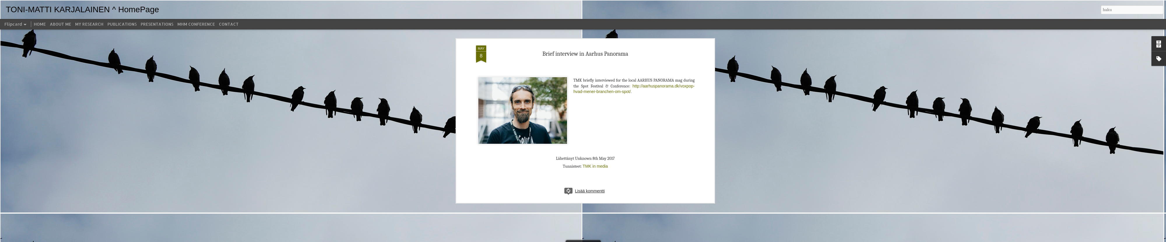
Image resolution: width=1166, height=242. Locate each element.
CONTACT (228, 24)
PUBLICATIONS (122, 24)
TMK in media (595, 150)
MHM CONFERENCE (196, 24)
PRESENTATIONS (157, 24)
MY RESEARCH (89, 24)
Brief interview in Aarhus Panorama (585, 37)
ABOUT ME (60, 24)
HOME (40, 24)
